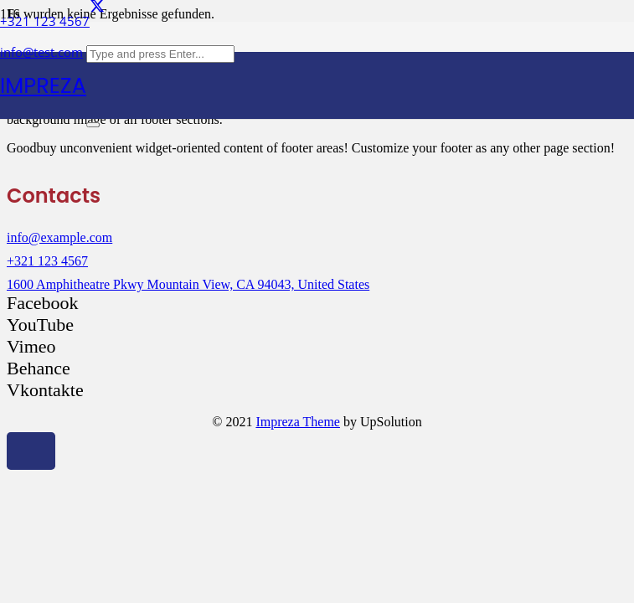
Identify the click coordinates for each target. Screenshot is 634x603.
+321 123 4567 (47, 261)
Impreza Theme (297, 422)
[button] (31, 451)
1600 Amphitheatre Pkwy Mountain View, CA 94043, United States (188, 284)
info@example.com (59, 237)
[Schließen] (93, 124)
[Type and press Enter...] (160, 54)
